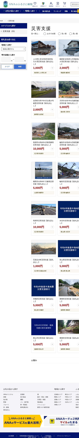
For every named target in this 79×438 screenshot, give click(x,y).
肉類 (4, 397)
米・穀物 (6, 407)
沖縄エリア (57, 404)
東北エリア (68, 394)
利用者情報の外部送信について (29, 436)
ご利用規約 (47, 436)
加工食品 (23, 397)
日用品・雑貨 (41, 399)
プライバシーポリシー (64, 436)
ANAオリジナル (8, 394)
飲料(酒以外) (24, 407)
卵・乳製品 (23, 404)
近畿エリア (57, 399)
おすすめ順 (51, 34)
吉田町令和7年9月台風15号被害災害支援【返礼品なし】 (43, 103)
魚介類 (5, 399)
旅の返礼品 (46, 11)
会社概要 (11, 436)
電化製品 (40, 402)
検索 (19, 66)
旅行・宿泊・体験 (42, 397)
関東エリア (57, 397)
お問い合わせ (32, 437)
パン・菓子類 (24, 402)
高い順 (75, 34)
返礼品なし (6, 410)
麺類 (21, 399)
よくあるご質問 (46, 437)
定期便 (22, 394)
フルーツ (6, 404)
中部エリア (68, 397)
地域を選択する (8, 49)
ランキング (57, 11)
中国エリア (68, 399)
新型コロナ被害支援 (43, 407)
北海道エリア (58, 394)
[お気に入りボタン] (52, 68)
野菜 (4, 402)
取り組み (74, 11)
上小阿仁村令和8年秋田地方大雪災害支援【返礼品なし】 (43, 61)
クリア (7, 66)
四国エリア (57, 402)
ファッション (41, 404)
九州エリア (68, 402)
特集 (66, 11)
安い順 (64, 34)
